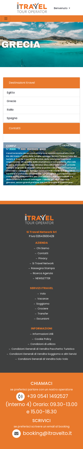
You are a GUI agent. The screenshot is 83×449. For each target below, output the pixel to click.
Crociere (41, 308)
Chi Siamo (41, 248)
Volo (41, 293)
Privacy (41, 258)
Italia (10, 110)
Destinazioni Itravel (22, 83)
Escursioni (41, 318)
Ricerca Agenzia (41, 273)
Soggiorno (41, 303)
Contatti (14, 128)
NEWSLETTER (41, 278)
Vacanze (42, 298)
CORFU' (11, 145)
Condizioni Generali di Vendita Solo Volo (41, 359)
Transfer (41, 313)
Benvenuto (61, 8)
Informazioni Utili (41, 334)
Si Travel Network (42, 263)
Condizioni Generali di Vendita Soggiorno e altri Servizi (42, 354)
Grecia (11, 101)
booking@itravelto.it (47, 433)
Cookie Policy (41, 339)
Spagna (12, 118)
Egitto (11, 93)
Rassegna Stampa (41, 268)
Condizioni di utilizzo (42, 344)
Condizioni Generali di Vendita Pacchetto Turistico (41, 349)
